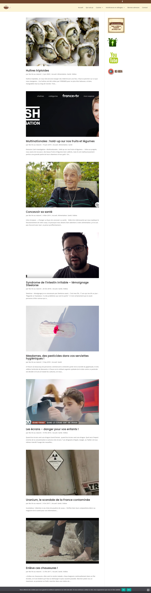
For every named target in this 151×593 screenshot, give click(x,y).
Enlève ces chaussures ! (42, 568)
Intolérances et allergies (114, 7)
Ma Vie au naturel (35, 74)
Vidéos (74, 74)
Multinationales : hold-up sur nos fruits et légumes (60, 141)
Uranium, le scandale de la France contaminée (58, 500)
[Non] (148, 590)
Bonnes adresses (133, 7)
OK (124, 590)
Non (129, 590)
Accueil (80, 7)
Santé (69, 74)
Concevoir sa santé (39, 212)
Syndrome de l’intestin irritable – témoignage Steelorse (57, 284)
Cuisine (98, 7)
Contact (145, 7)
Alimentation (61, 74)
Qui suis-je (89, 7)
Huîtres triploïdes (37, 70)
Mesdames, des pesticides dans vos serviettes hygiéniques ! (57, 357)
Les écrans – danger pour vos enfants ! (52, 429)
